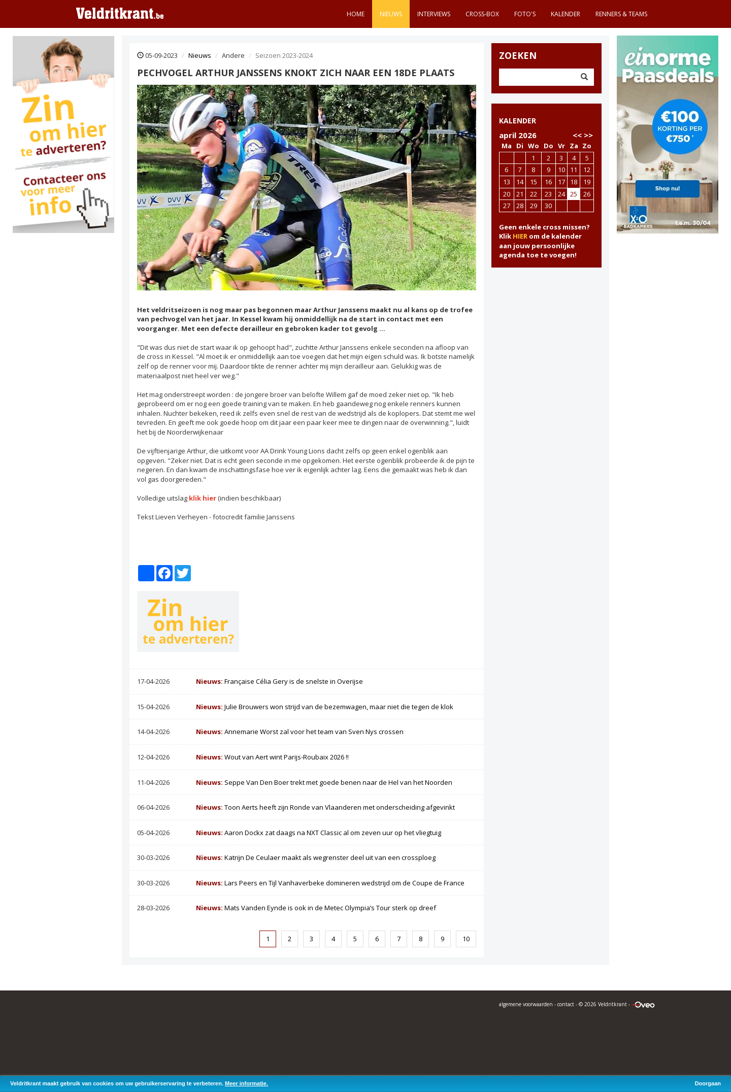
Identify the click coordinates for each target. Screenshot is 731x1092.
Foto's (525, 14)
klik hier (202, 498)
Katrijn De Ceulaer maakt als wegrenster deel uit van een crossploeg (316, 857)
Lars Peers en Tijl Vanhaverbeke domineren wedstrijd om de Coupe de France (330, 882)
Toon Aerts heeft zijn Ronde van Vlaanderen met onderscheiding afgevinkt (325, 807)
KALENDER (517, 120)
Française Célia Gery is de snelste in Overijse (279, 681)
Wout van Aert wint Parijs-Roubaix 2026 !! (272, 757)
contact (565, 1004)
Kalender (565, 14)
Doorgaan (708, 1083)
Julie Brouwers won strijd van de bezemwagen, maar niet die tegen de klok (324, 706)
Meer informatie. (246, 1083)
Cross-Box (482, 14)
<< (577, 135)
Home (355, 14)
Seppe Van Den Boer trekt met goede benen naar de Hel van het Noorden (324, 782)
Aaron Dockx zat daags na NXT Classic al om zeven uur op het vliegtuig (318, 832)
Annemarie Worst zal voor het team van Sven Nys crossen (300, 731)
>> (588, 135)
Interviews (433, 14)
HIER (520, 236)
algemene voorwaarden (526, 1004)
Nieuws (391, 14)
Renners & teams (621, 14)
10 (466, 938)
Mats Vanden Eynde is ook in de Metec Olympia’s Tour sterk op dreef (316, 907)
